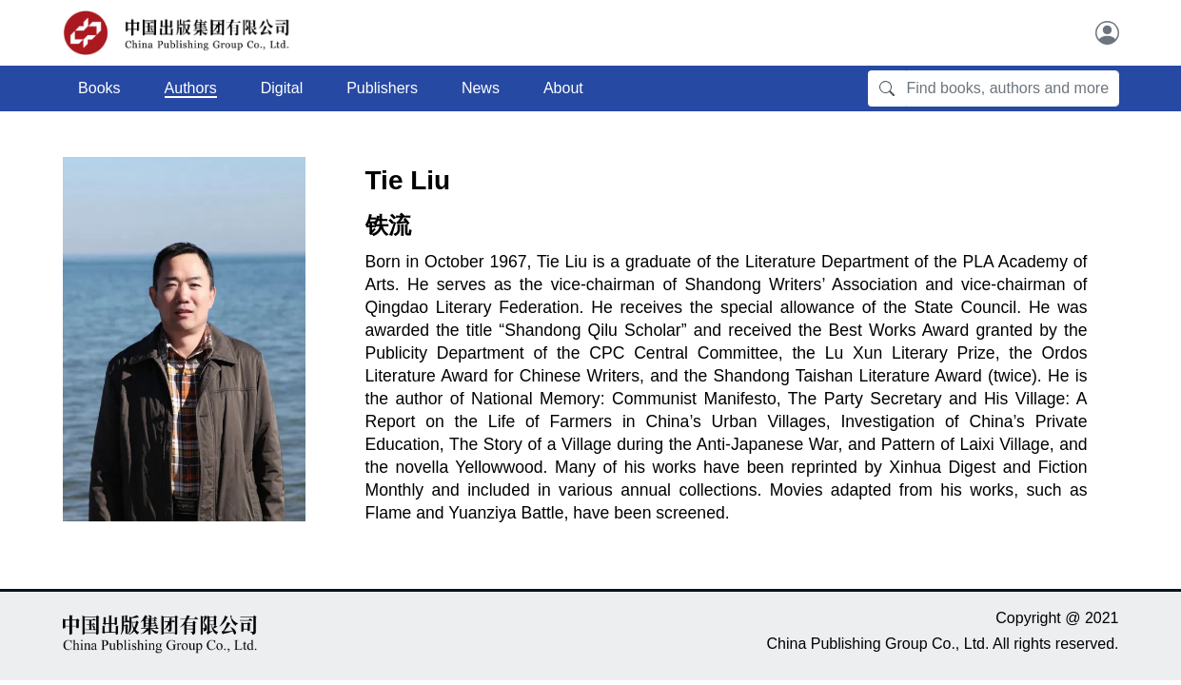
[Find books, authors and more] (1012, 88)
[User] (1107, 33)
